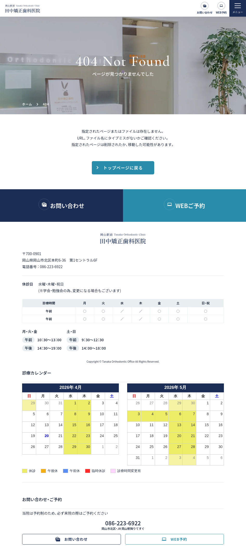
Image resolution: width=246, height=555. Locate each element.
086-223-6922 (51, 266)
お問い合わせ (204, 12)
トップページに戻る (123, 168)
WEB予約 (221, 12)
